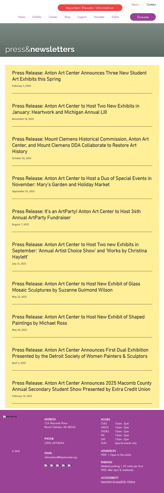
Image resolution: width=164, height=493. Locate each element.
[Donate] (143, 17)
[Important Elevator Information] (90, 7)
